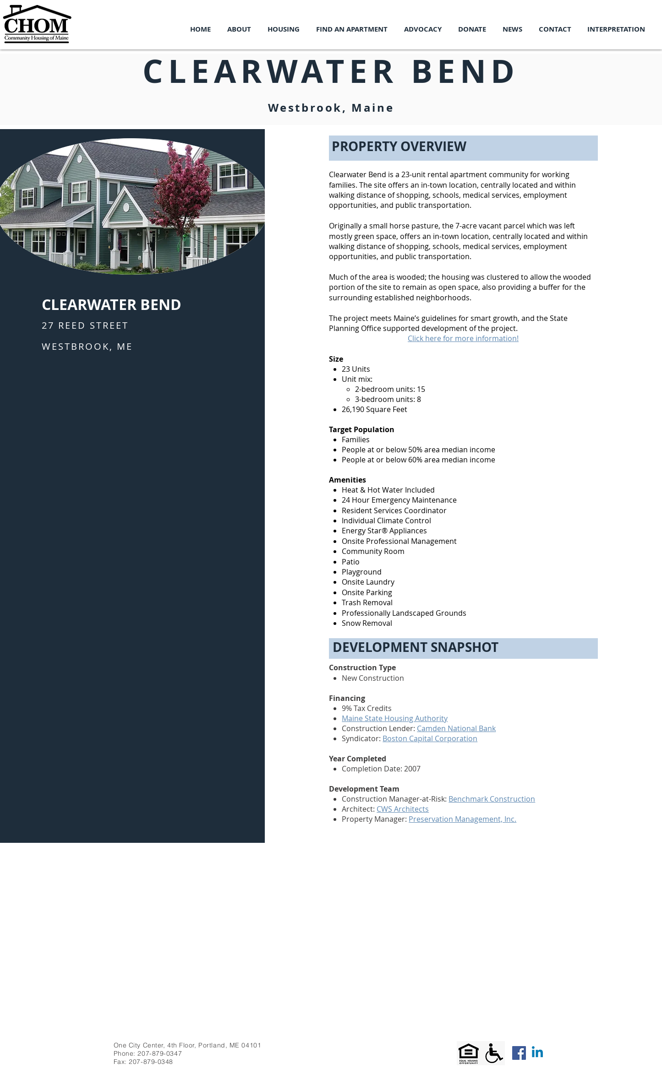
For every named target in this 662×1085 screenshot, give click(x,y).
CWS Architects (403, 809)
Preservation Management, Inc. (462, 819)
